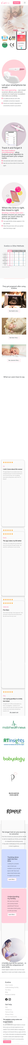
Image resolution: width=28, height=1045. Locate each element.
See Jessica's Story (14, 360)
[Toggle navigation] (25, 2)
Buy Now (16, 2)
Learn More (12, 879)
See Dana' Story (14, 337)
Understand (7, 1041)
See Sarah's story (14, 311)
